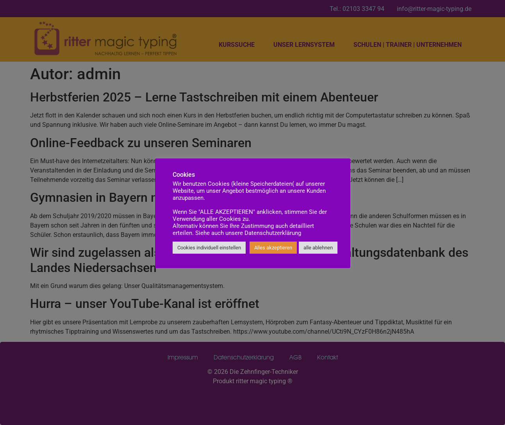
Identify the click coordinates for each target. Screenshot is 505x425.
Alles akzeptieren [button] (273, 248)
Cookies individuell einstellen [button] (209, 248)
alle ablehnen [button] (318, 248)
